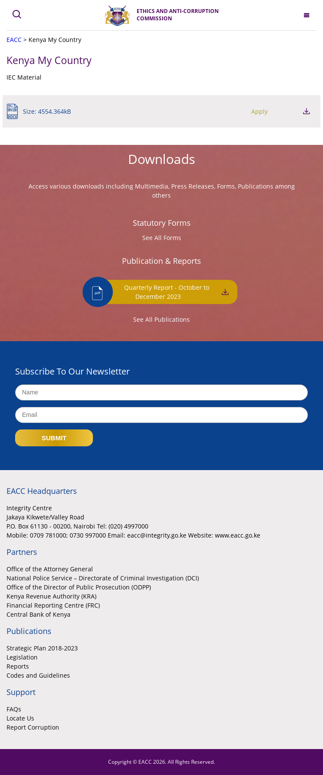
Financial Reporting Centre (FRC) (53, 605)
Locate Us (20, 718)
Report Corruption (32, 727)
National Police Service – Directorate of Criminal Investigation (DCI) (102, 578)
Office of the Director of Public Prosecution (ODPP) (78, 587)
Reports (17, 666)
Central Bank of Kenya (38, 614)
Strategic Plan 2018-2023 (42, 648)
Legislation (22, 657)
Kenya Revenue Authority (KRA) (51, 596)
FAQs (13, 709)
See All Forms (161, 238)
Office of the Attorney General (49, 569)
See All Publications (161, 319)
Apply (259, 111)
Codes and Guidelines (38, 675)
